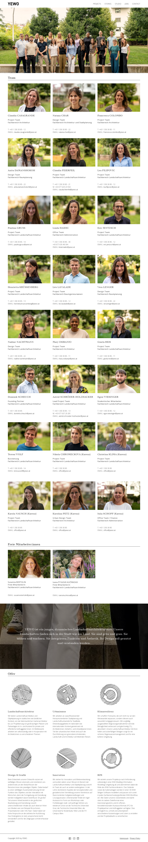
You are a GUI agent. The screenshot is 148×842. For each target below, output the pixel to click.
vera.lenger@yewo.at (112, 304)
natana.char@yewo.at (67, 132)
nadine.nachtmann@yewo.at (25, 358)
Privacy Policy (135, 838)
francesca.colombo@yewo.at (115, 132)
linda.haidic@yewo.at (67, 247)
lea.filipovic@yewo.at (111, 187)
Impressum (124, 838)
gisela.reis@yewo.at (111, 358)
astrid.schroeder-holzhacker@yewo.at (73, 416)
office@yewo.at (65, 471)
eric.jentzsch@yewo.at (112, 244)
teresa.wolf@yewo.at (22, 471)
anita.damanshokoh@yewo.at (25, 187)
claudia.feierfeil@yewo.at (68, 189)
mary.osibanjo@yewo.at (68, 358)
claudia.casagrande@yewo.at (25, 132)
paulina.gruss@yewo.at (23, 244)
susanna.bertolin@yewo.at (24, 595)
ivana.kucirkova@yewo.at (68, 595)
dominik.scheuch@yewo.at (24, 413)
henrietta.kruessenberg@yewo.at (26, 304)
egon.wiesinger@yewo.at (113, 413)
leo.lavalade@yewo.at (67, 304)
